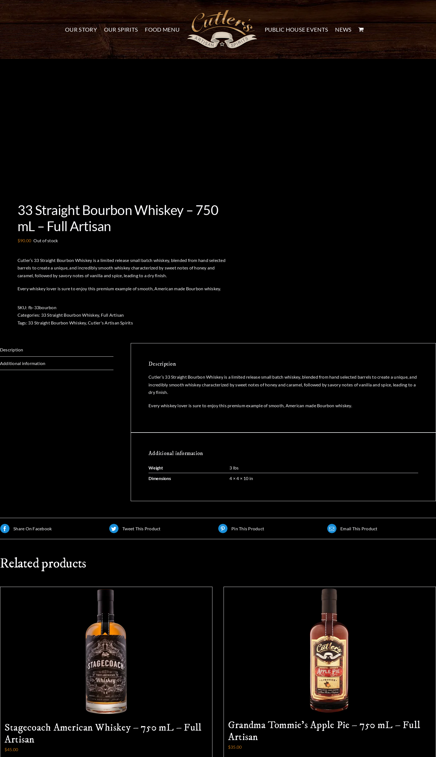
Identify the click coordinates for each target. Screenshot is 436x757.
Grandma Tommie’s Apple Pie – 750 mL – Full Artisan (324, 731)
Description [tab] (11, 349)
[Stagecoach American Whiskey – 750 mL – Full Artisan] (106, 651)
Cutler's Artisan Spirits (110, 322)
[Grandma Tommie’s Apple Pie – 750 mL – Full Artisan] (330, 650)
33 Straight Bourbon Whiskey (70, 315)
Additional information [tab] (22, 363)
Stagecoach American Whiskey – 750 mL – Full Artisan (102, 733)
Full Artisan (112, 315)
